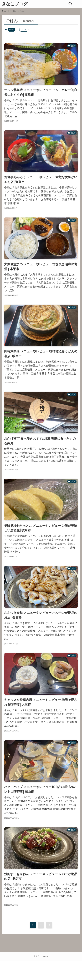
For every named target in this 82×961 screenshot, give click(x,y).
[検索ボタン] (70, 4)
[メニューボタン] (78, 4)
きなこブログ (15, 4)
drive (11, 29)
